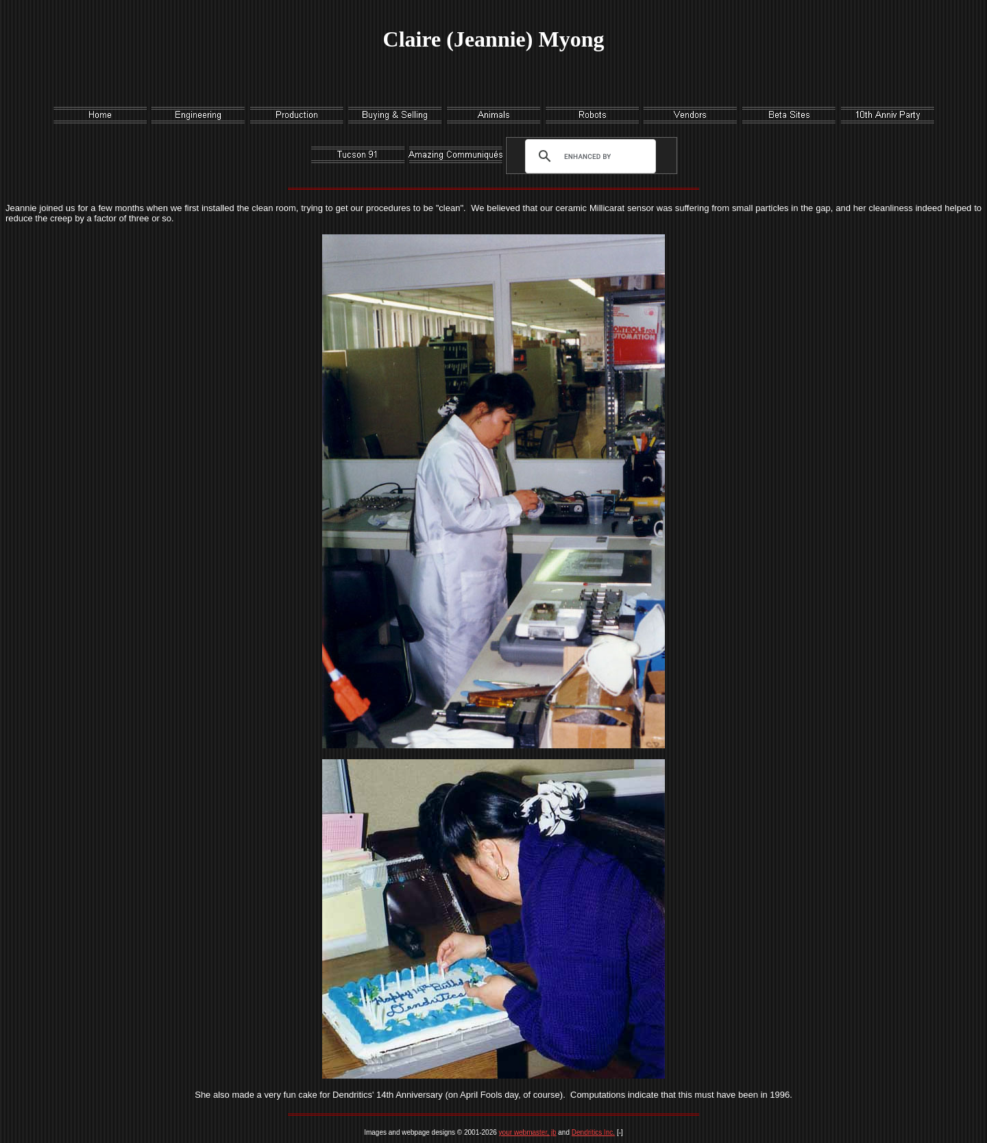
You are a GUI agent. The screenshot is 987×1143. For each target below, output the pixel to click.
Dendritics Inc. (593, 1132)
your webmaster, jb (528, 1132)
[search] (587, 156)
